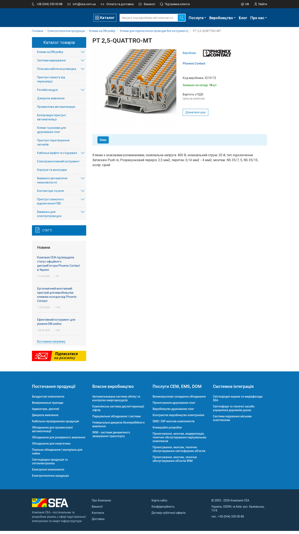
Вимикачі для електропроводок (49, 217)
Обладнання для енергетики (51, 446)
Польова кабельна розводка (56, 72)
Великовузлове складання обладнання (179, 399)
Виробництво (221, 17)
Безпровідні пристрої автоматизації (51, 120)
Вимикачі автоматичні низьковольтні (52, 183)
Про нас (257, 17)
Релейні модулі (47, 93)
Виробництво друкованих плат (173, 412)
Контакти (98, 516)
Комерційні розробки (167, 430)
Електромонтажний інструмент (58, 164)
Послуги (196, 17)
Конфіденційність (163, 509)
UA (247, 4)
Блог (243, 17)
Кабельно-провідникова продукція (55, 424)
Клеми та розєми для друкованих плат (51, 133)
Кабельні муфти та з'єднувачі (57, 156)
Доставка (98, 522)
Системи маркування (51, 63)
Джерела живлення (51, 101)
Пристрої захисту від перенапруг (51, 82)
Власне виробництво (113, 389)
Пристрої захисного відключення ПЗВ (50, 204)
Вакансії (149, 4)
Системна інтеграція (233, 389)
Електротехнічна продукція (50, 478)
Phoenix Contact (194, 66)
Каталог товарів (59, 45)
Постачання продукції (53, 389)
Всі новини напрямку (51, 344)
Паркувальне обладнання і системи (116, 419)
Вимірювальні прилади (47, 405)
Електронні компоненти (48, 472)
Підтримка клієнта (177, 4)
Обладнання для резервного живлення (58, 440)
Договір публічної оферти (169, 516)
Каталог (107, 17)
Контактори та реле (50, 194)
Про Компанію (101, 503)
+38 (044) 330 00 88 (49, 4)
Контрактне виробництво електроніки (178, 418)
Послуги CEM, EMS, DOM (177, 389)
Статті (47, 233)
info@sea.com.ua (84, 4)
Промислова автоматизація (56, 110)
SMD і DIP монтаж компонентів (173, 424)
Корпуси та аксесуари (52, 173)
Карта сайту (159, 503)
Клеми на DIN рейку (50, 55)
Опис (103, 143)
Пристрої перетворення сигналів (53, 145)
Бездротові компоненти (48, 399)
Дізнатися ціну (195, 115)
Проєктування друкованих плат (174, 405)
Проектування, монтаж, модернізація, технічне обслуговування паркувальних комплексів (179, 440)
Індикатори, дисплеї (45, 412)
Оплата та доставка (120, 4)
